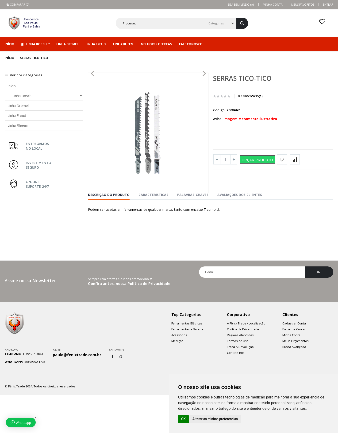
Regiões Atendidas (240, 373)
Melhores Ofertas (156, 44)
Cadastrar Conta (294, 361)
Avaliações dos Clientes (239, 232)
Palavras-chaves (192, 232)
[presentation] (266, 327)
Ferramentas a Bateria (187, 367)
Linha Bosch (34, 44)
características (153, 232)
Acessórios (179, 373)
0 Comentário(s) (250, 96)
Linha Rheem (123, 44)
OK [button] (183, 419)
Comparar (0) (17, 5)
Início (9, 58)
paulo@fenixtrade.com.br (77, 392)
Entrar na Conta (293, 367)
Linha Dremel (67, 44)
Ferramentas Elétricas (186, 361)
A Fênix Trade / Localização (246, 361)
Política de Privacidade (243, 367)
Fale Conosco (191, 44)
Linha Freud (96, 44)
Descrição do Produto (109, 232)
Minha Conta (273, 5)
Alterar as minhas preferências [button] (215, 419)
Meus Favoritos (302, 5)
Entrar (328, 5)
